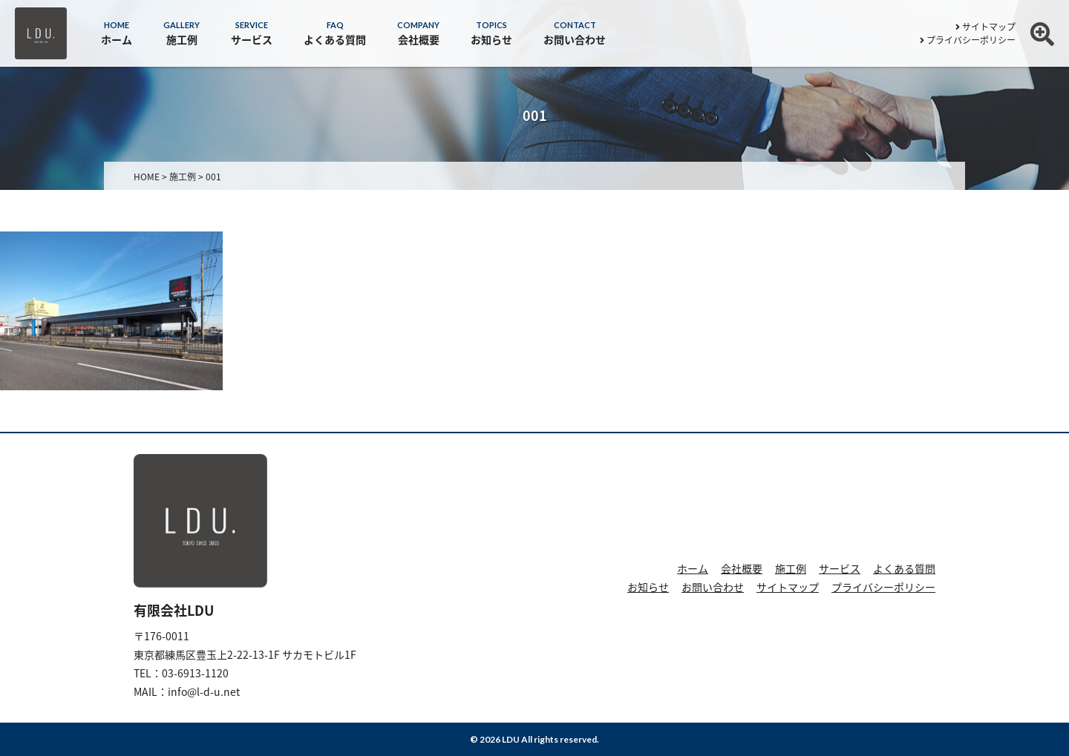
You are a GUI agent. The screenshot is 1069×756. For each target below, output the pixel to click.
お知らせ (648, 586)
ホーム (692, 568)
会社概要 (741, 568)
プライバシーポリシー (968, 40)
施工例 (790, 568)
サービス (839, 568)
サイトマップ (985, 26)
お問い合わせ (712, 586)
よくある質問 (904, 568)
